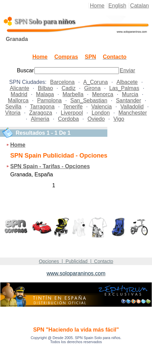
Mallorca (18, 100)
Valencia (101, 106)
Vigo (118, 119)
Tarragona (42, 106)
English (117, 6)
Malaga (45, 94)
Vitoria (12, 113)
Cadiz (69, 88)
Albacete (127, 82)
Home (97, 6)
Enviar (127, 70)
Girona (92, 88)
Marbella (72, 94)
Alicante (19, 88)
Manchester (132, 113)
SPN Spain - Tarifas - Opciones (50, 166)
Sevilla (13, 106)
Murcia (130, 94)
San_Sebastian (88, 100)
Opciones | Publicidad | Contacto (76, 261)
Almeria (40, 119)
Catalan (139, 6)
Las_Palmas (124, 88)
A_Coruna (95, 82)
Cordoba (68, 119)
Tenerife (72, 106)
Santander (128, 100)
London (101, 113)
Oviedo (96, 119)
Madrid (19, 94)
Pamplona (49, 100)
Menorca (102, 94)
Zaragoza (40, 113)
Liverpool (72, 113)
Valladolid (131, 106)
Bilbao (45, 88)
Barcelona (62, 82)
